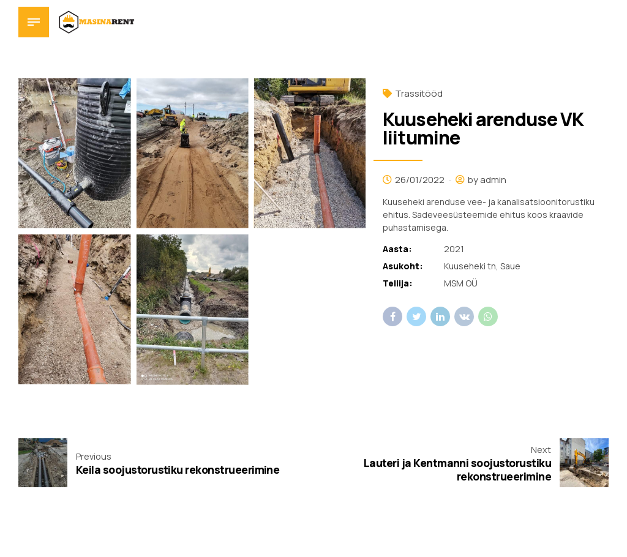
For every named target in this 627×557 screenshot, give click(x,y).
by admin (487, 179)
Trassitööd (419, 93)
